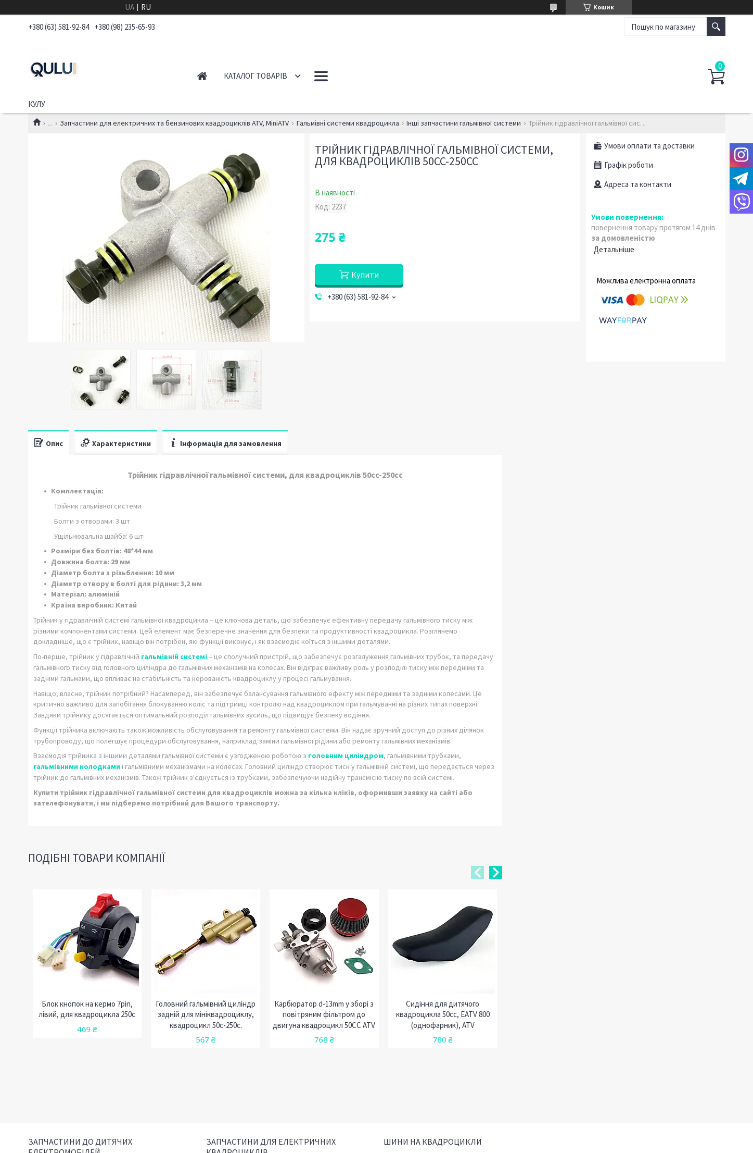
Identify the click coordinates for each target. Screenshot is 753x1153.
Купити (365, 274)
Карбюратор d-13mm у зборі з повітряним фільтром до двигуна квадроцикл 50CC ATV (324, 1014)
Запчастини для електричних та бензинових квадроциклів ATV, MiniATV (174, 123)
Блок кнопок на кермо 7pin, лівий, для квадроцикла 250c (87, 1009)
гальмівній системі (174, 656)
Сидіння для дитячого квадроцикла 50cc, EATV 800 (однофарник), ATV (443, 1014)
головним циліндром (346, 755)
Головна (202, 76)
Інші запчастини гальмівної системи (463, 123)
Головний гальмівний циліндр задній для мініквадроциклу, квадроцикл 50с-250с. (206, 1014)
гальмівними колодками (76, 766)
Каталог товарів (255, 76)
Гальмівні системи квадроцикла (348, 123)
